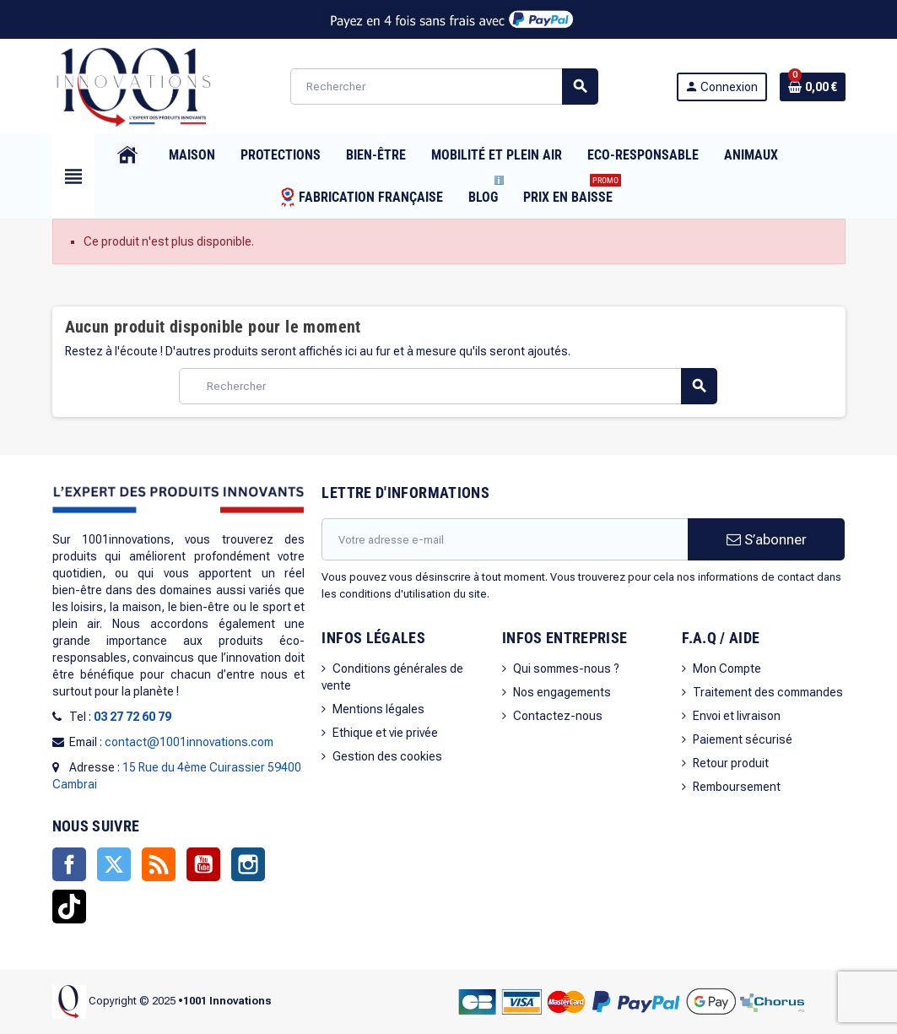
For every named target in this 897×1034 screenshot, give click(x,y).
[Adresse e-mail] (505, 539)
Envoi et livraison (737, 716)
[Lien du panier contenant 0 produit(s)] (813, 87)
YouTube (203, 864)
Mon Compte (727, 668)
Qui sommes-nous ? (566, 668)
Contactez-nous (558, 716)
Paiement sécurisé (742, 739)
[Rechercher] (443, 86)
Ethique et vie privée (385, 732)
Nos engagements (562, 692)
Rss (159, 864)
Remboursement (737, 786)
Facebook (69, 864)
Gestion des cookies (387, 756)
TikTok (69, 906)
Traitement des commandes (768, 692)
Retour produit (731, 763)
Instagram (248, 864)
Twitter (114, 864)
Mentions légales (378, 709)
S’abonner (767, 539)
